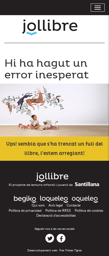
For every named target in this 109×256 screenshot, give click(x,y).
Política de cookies (89, 210)
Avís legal (56, 205)
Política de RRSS (58, 210)
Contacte (74, 205)
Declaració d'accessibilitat (56, 215)
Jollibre (54, 28)
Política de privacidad (25, 210)
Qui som (38, 205)
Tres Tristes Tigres (70, 250)
